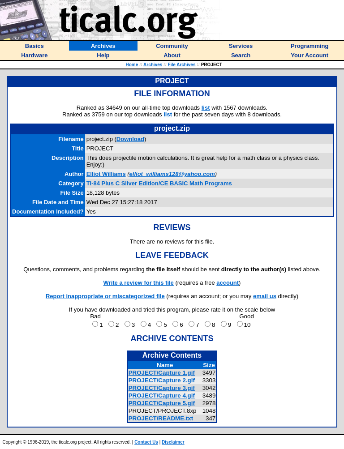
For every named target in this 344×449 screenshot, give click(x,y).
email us (264, 296)
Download (130, 139)
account (227, 282)
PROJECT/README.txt (161, 418)
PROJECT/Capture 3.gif (162, 388)
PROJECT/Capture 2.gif (162, 380)
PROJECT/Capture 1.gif (162, 372)
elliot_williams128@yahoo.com (172, 174)
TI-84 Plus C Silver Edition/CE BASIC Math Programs (159, 183)
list (206, 107)
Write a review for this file (138, 282)
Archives (152, 64)
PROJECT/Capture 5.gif (162, 403)
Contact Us (146, 442)
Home (131, 64)
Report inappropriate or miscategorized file (105, 296)
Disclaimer (173, 442)
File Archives (182, 64)
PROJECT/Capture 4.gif (162, 395)
